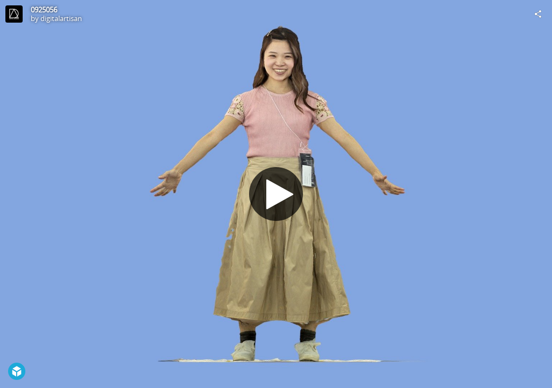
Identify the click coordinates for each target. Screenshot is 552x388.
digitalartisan (61, 18)
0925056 (44, 10)
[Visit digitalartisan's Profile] (14, 14)
